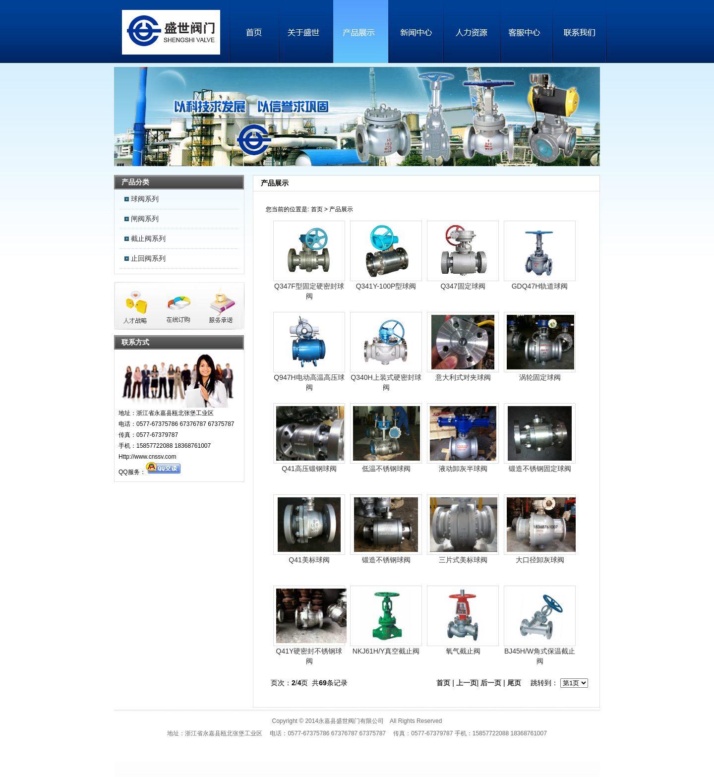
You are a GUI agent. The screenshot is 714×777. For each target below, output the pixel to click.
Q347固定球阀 (462, 286)
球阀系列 (145, 199)
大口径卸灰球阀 (540, 560)
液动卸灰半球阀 (463, 469)
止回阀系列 (148, 258)
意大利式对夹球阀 (463, 377)
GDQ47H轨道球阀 (540, 286)
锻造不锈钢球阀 (386, 560)
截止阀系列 (148, 238)
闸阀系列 (145, 219)
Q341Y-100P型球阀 (386, 286)
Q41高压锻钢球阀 (309, 469)
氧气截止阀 (463, 651)
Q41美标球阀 (309, 560)
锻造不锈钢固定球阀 (540, 469)
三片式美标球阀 (463, 560)
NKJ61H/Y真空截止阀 (386, 651)
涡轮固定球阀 (540, 377)
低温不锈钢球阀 (386, 469)
